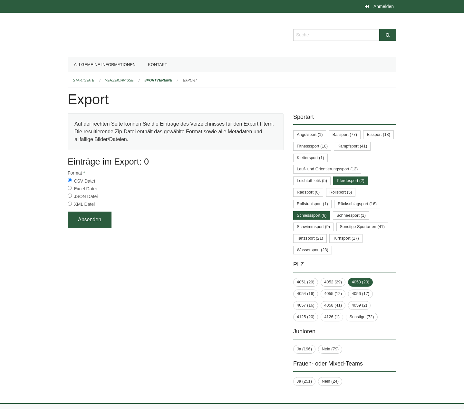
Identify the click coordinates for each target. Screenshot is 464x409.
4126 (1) (332, 316)
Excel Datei (85, 188)
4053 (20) (360, 282)
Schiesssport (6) (311, 215)
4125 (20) (305, 316)
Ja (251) (304, 381)
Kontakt (157, 64)
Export (190, 80)
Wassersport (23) (312, 249)
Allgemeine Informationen (105, 64)
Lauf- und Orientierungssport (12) (327, 168)
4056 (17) (360, 293)
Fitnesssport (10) (312, 146)
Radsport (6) (308, 192)
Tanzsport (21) (310, 238)
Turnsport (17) (346, 238)
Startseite (83, 80)
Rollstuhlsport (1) (312, 203)
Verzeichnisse (119, 80)
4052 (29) (333, 282)
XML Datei (84, 204)
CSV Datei (84, 181)
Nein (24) (330, 381)
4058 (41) (333, 305)
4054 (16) (305, 293)
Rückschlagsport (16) (357, 203)
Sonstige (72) (361, 316)
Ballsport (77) (345, 134)
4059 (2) (359, 305)
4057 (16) (305, 305)
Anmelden (383, 6)
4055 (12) (333, 293)
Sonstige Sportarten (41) (362, 226)
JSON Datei (86, 196)
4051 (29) (305, 282)
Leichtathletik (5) (312, 180)
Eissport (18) (378, 134)
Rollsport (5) (341, 192)
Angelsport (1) (310, 134)
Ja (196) (304, 349)
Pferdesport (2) (350, 180)
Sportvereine (158, 80)
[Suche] (387, 35)
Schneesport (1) (351, 215)
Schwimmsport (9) (313, 226)
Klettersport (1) (310, 157)
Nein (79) (330, 349)
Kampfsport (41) (352, 146)
